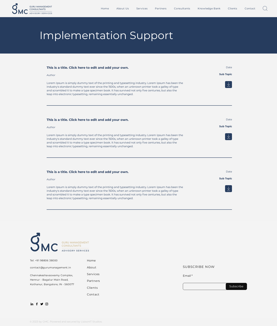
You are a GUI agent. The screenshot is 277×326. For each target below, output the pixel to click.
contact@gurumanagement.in (50, 267)
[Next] (228, 84)
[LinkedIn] (32, 304)
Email (187, 275)
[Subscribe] (236, 286)
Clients (92, 287)
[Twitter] (42, 304)
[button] (142, 8)
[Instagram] (47, 304)
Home (91, 260)
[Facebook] (37, 304)
